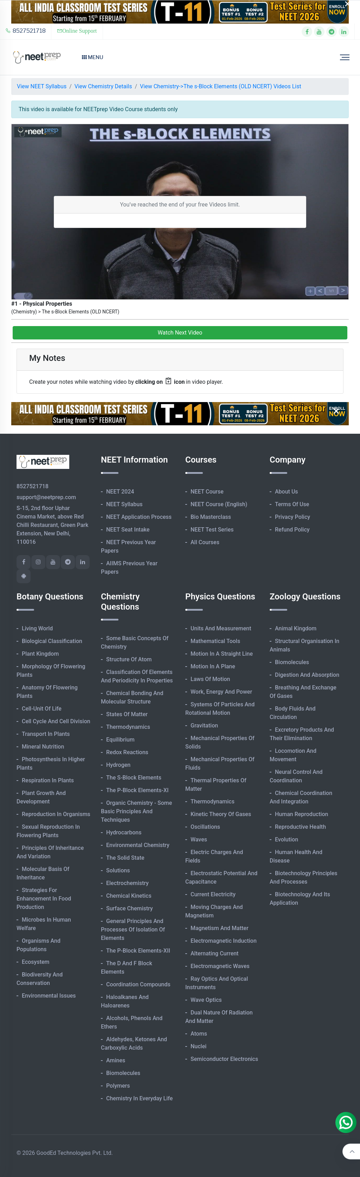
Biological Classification (52, 641)
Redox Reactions (127, 752)
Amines (115, 1060)
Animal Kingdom (295, 628)
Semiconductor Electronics (224, 1059)
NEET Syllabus (124, 504)
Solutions (118, 870)
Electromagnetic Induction (224, 940)
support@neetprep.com (46, 497)
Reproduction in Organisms (56, 814)
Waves (199, 839)
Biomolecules (123, 1073)
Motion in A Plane (213, 666)
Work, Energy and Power (221, 691)
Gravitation (204, 725)
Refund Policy (292, 529)
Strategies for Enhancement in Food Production (44, 898)
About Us (286, 491)
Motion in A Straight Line (222, 653)
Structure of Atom (129, 659)
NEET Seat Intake (127, 529)
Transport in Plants (46, 734)
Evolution (286, 839)
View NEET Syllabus (41, 86)
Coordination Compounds (138, 984)
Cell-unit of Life (42, 708)
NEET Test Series (212, 529)
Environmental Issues (49, 995)
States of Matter (127, 714)
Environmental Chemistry (137, 845)
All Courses (205, 542)
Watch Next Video (180, 332)
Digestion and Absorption (307, 675)
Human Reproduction (301, 814)
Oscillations (205, 826)
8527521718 (25, 30)
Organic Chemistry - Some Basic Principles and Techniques (136, 811)
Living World (37, 628)
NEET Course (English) (219, 504)
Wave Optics (206, 1000)
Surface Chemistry (129, 908)
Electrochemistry (127, 883)
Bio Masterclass (211, 517)
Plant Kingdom (40, 653)
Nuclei (198, 1046)
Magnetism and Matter (220, 928)
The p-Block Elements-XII (138, 950)
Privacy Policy (292, 517)
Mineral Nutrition (43, 746)
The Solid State (125, 857)
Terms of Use (292, 504)
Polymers (118, 1085)
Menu (92, 57)
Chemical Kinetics (129, 895)
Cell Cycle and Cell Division (56, 721)
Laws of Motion (210, 679)
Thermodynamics (128, 727)
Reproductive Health (300, 826)
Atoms (199, 1033)
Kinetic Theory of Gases (221, 814)
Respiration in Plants (48, 780)
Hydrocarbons (123, 832)
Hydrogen (118, 765)
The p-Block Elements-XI (137, 790)
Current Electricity (213, 894)
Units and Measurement (221, 628)
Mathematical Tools (215, 641)
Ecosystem (35, 962)
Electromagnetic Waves (220, 966)
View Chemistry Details (103, 86)
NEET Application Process (139, 517)
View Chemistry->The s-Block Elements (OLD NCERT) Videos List (220, 86)
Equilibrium (120, 739)
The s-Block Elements (133, 777)
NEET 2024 (120, 491)
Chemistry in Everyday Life (139, 1098)
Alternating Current (214, 953)
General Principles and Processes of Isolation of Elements (133, 929)
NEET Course (207, 491)
